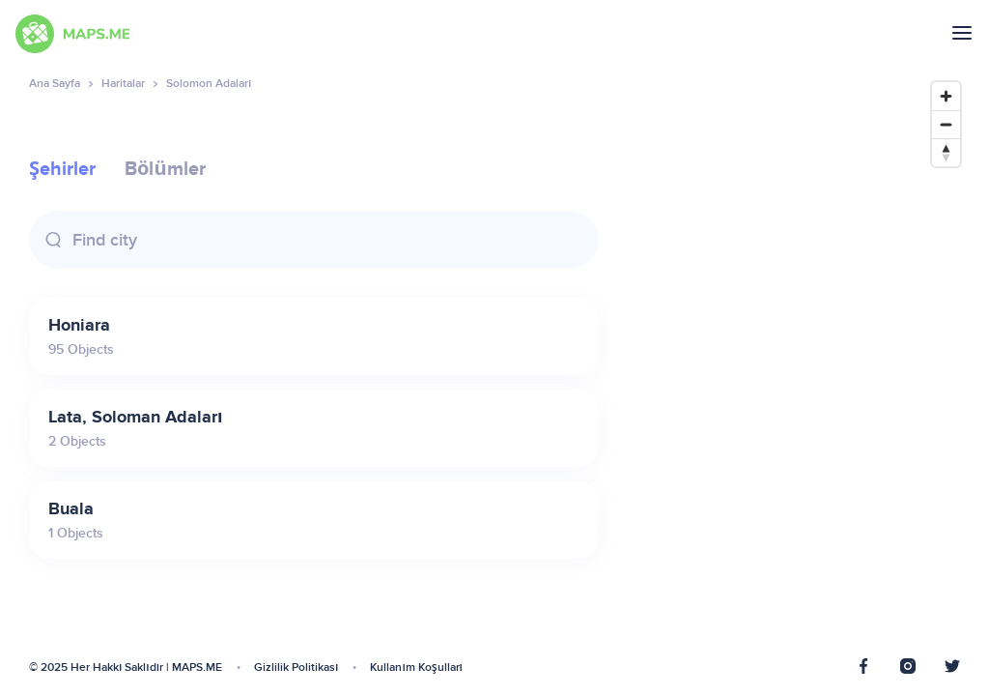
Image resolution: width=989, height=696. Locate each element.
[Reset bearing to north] (946, 152)
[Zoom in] (946, 96)
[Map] (799, 374)
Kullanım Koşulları (416, 667)
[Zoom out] (946, 124)
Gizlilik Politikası (296, 667)
